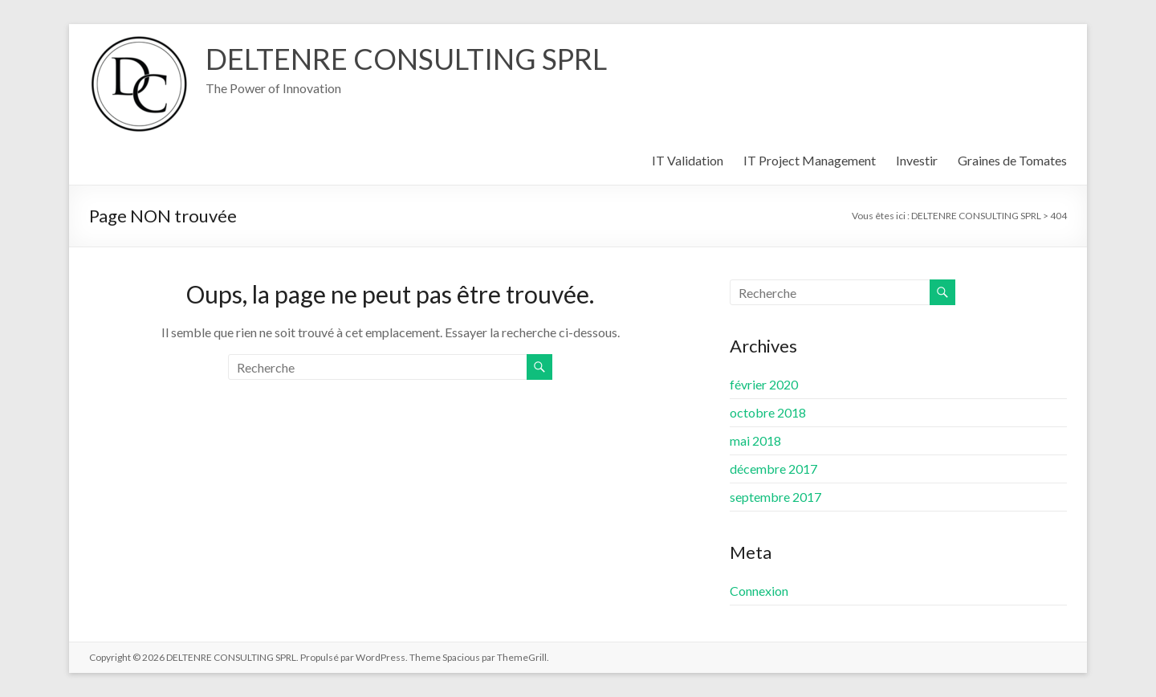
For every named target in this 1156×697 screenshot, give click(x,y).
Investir (917, 160)
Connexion (759, 590)
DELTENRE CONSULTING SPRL (406, 58)
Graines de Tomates (1012, 160)
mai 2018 (755, 440)
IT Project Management (809, 160)
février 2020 (764, 384)
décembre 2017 (773, 468)
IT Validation (687, 160)
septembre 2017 (775, 496)
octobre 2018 (768, 412)
